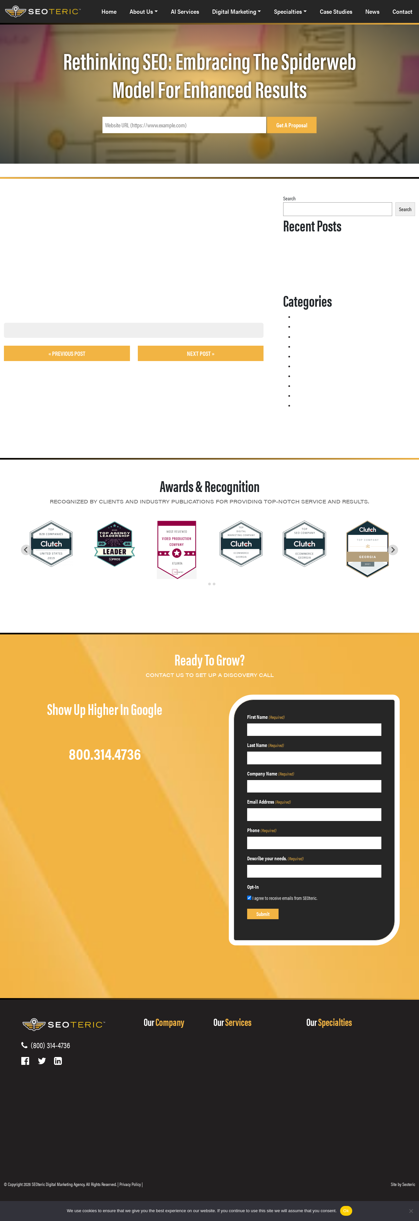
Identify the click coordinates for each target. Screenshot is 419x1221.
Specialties (288, 12)
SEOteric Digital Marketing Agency (58, 1184)
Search (289, 198)
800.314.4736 (105, 753)
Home (109, 12)
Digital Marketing (234, 12)
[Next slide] (393, 550)
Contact (402, 12)
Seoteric (408, 1184)
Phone (262, 830)
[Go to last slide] (26, 550)
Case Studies (336, 12)
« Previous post (66, 353)
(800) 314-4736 (48, 1044)
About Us (141, 12)
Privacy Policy (130, 1184)
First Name (266, 716)
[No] (411, 1211)
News (372, 12)
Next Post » (200, 353)
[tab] (205, 584)
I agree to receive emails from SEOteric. (284, 897)
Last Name (265, 745)
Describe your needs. (275, 858)
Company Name (270, 773)
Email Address (269, 801)
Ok (346, 1210)
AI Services (185, 12)
